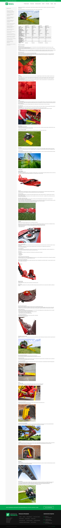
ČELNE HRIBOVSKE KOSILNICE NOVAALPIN (11, 44)
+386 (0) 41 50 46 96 (43, 0)
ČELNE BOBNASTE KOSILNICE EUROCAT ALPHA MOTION (11, 36)
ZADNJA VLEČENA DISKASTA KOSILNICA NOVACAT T (11, 24)
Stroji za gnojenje (21, 518)
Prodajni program (26, 3)
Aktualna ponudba (38, 3)
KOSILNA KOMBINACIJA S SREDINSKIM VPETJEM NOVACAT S (10, 18)
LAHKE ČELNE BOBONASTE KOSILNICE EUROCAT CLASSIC (11, 34)
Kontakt (43, 3)
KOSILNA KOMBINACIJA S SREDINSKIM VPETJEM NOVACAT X (10, 15)
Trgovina (52, 3)
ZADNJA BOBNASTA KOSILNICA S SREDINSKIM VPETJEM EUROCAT (10, 27)
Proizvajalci (47, 3)
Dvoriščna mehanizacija (29, 520)
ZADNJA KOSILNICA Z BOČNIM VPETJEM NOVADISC (11, 39)
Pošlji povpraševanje (48, 507)
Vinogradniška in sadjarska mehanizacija (24, 522)
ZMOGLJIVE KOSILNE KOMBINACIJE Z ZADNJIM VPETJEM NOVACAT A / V (10, 11)
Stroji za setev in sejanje (36, 516)
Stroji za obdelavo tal (29, 516)
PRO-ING (53, 526)
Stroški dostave (8, 520)
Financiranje (32, 3)
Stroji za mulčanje (27, 518)
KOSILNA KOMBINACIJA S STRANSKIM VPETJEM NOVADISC (10, 21)
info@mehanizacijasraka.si (52, 0)
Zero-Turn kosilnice (33, 522)
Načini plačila (8, 521)
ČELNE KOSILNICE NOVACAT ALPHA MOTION (11, 32)
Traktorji (20, 516)
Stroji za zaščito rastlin (22, 520)
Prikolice (24, 516)
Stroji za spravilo (33, 518)
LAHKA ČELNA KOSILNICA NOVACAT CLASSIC (10, 29)
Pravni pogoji (8, 522)
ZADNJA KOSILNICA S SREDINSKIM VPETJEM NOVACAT (10, 42)
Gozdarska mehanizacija (37, 520)
